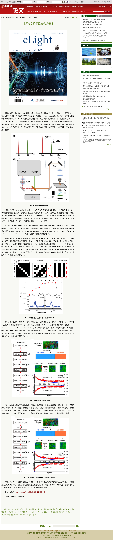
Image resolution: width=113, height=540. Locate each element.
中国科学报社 (72, 531)
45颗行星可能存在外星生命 (91, 89)
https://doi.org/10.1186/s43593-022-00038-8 (30, 492)
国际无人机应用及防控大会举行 (92, 22)
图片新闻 (85, 45)
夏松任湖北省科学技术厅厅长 (92, 76)
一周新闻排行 (85, 72)
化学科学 (44, 6)
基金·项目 (55, 11)
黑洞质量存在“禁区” (89, 99)
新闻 (32, 11)
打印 (42, 526)
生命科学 (30, 6)
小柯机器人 (75, 11)
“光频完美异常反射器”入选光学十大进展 (95, 33)
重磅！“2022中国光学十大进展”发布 (94, 30)
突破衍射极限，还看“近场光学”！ (93, 25)
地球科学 (66, 6)
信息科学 (59, 6)
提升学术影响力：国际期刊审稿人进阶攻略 (96, 123)
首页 (28, 11)
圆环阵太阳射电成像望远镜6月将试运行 (95, 19)
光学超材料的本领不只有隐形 (92, 27)
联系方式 (60, 531)
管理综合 (80, 6)
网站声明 (46, 531)
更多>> (108, 109)
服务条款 (53, 531)
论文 (61, 11)
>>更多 (109, 67)
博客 (36, 11)
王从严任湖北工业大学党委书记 (92, 83)
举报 (65, 531)
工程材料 (52, 6)
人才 (45, 11)
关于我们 (39, 531)
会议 (49, 11)
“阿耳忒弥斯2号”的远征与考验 (92, 106)
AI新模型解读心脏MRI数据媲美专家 (94, 96)
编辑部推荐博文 (87, 114)
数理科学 (73, 6)
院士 (40, 11)
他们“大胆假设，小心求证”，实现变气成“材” (96, 86)
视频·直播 (67, 11)
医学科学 (37, 6)
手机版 (109, 6)
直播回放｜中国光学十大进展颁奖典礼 (94, 40)
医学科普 (83, 11)
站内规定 (102, 6)
